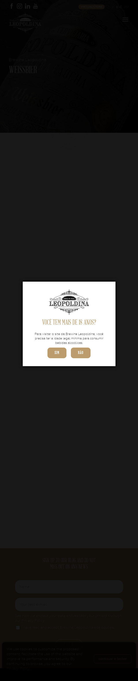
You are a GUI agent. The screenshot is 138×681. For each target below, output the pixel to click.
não (80, 352)
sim (57, 352)
